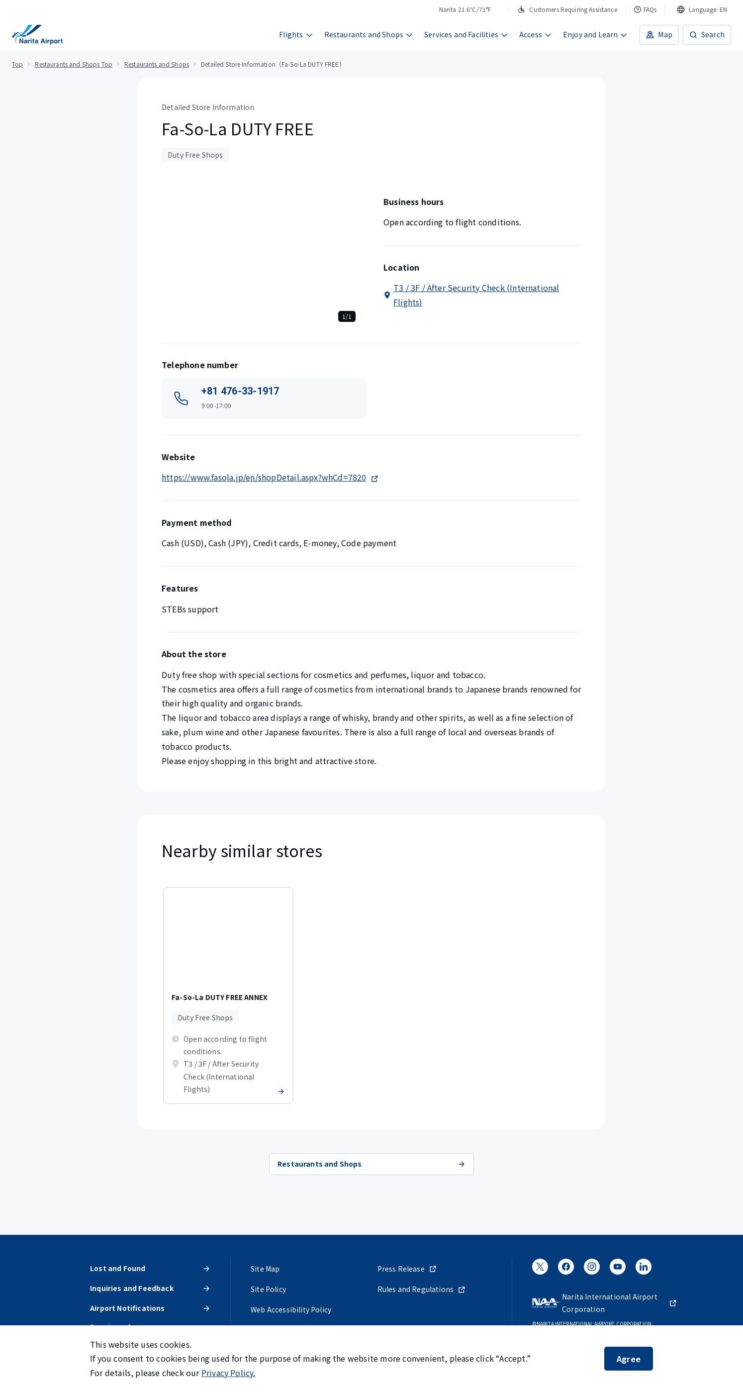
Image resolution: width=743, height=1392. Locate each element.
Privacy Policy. (228, 1373)
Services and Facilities (466, 34)
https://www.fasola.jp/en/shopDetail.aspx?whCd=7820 (270, 477)
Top (17, 64)
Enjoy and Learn (595, 34)
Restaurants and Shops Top (73, 64)
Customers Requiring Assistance (567, 9)
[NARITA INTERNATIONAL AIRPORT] (37, 35)
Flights (296, 34)
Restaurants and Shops (369, 34)
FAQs (645, 9)
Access (535, 34)
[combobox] (702, 9)
